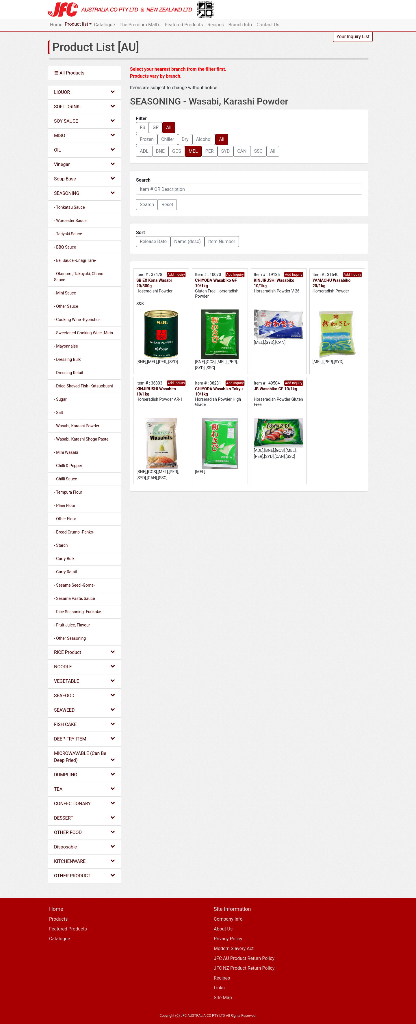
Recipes (215, 24)
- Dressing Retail (68, 372)
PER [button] (209, 151)
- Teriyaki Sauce (68, 234)
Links (219, 988)
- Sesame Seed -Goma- (74, 585)
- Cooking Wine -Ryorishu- (77, 319)
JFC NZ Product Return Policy (244, 968)
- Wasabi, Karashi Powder (76, 426)
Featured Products (184, 24)
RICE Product (84, 652)
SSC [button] (258, 151)
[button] (147, 204)
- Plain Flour (64, 505)
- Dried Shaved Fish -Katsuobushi (83, 386)
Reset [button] (167, 204)
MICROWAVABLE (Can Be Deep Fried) (84, 757)
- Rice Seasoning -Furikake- (78, 611)
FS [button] (142, 127)
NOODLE (84, 666)
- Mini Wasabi (66, 452)
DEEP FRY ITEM (84, 739)
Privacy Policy (228, 938)
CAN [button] (241, 151)
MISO (84, 135)
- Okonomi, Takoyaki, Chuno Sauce (78, 276)
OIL (84, 150)
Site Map (223, 997)
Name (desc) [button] (187, 241)
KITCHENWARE (84, 861)
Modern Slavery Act (234, 948)
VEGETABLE (84, 681)
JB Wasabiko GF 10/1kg (275, 389)
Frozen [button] (147, 139)
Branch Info (240, 24)
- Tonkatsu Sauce (69, 207)
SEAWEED (84, 710)
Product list (76, 24)
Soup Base (84, 179)
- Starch (61, 545)
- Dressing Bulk (67, 359)
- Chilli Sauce (65, 479)
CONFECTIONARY (84, 803)
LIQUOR (84, 92)
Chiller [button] (167, 139)
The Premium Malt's (140, 24)
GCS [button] (176, 151)
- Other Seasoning (70, 638)
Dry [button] (185, 139)
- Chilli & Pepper (68, 465)
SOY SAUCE (84, 121)
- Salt (58, 412)
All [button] (168, 127)
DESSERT (84, 818)
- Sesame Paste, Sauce (74, 598)
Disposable (84, 847)
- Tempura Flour (68, 492)
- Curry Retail (65, 572)
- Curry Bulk (64, 558)
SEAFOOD (84, 695)
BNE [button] (160, 151)
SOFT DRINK (84, 106)
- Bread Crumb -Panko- (74, 532)
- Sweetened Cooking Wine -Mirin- (84, 333)
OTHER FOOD (84, 832)
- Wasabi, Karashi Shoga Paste (81, 439)
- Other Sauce (66, 306)
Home (56, 24)
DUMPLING (84, 774)
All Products (69, 73)
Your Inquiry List (352, 36)
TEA (84, 789)
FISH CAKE (84, 724)
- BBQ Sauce (65, 247)
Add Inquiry (176, 275)
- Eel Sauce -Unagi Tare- (75, 260)
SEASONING (84, 193)
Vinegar (84, 164)
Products (58, 919)
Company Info (228, 919)
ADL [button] (144, 151)
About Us (223, 929)
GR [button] (156, 127)
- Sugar (60, 399)
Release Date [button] (153, 241)
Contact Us (268, 24)
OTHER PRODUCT (84, 875)
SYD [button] (225, 151)
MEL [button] (193, 151)
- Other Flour (65, 518)
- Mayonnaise (66, 346)
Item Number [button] (221, 241)
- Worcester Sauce (70, 220)
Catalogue (104, 24)
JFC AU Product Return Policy (244, 958)
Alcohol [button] (204, 139)
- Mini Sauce (65, 293)
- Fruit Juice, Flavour (72, 625)
